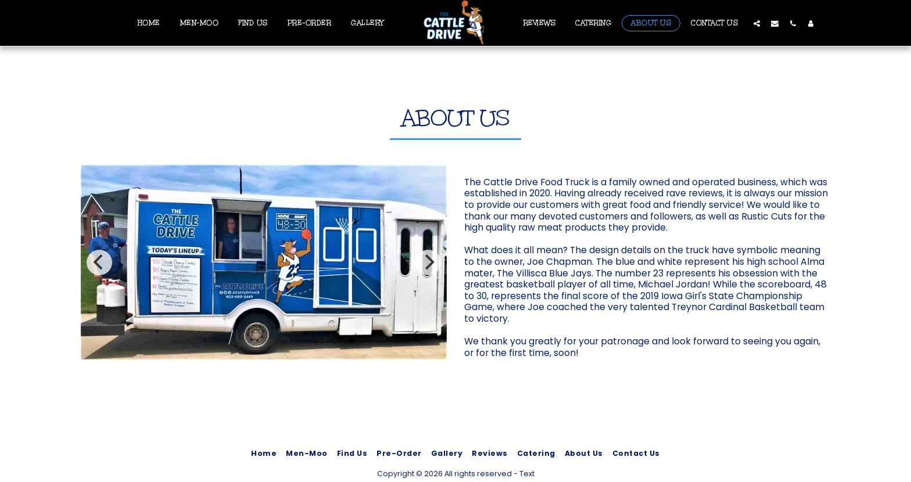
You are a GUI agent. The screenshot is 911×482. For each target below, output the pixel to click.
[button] (756, 23)
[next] (428, 262)
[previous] (99, 262)
